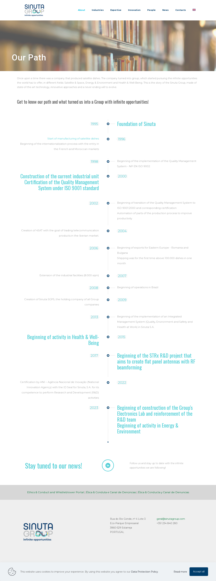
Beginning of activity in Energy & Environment (147, 428)
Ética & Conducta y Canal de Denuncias (163, 492)
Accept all (199, 571)
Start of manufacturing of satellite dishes (73, 138)
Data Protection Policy (144, 571)
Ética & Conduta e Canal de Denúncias (111, 492)
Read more (180, 571)
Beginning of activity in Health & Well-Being (63, 339)
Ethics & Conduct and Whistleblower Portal (55, 492)
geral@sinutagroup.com (171, 518)
